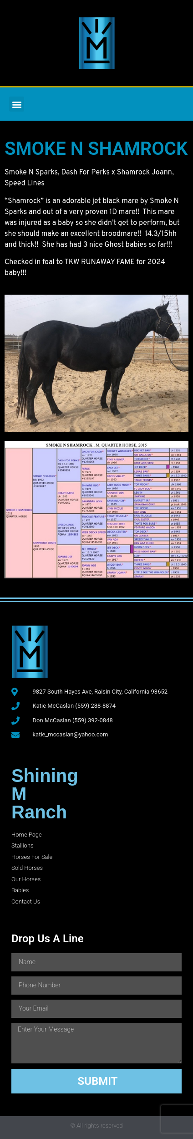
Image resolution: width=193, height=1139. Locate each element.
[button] (16, 104)
